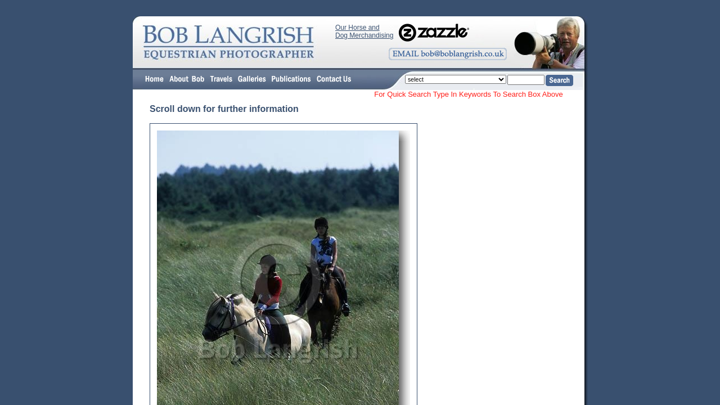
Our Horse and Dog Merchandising (364, 31)
